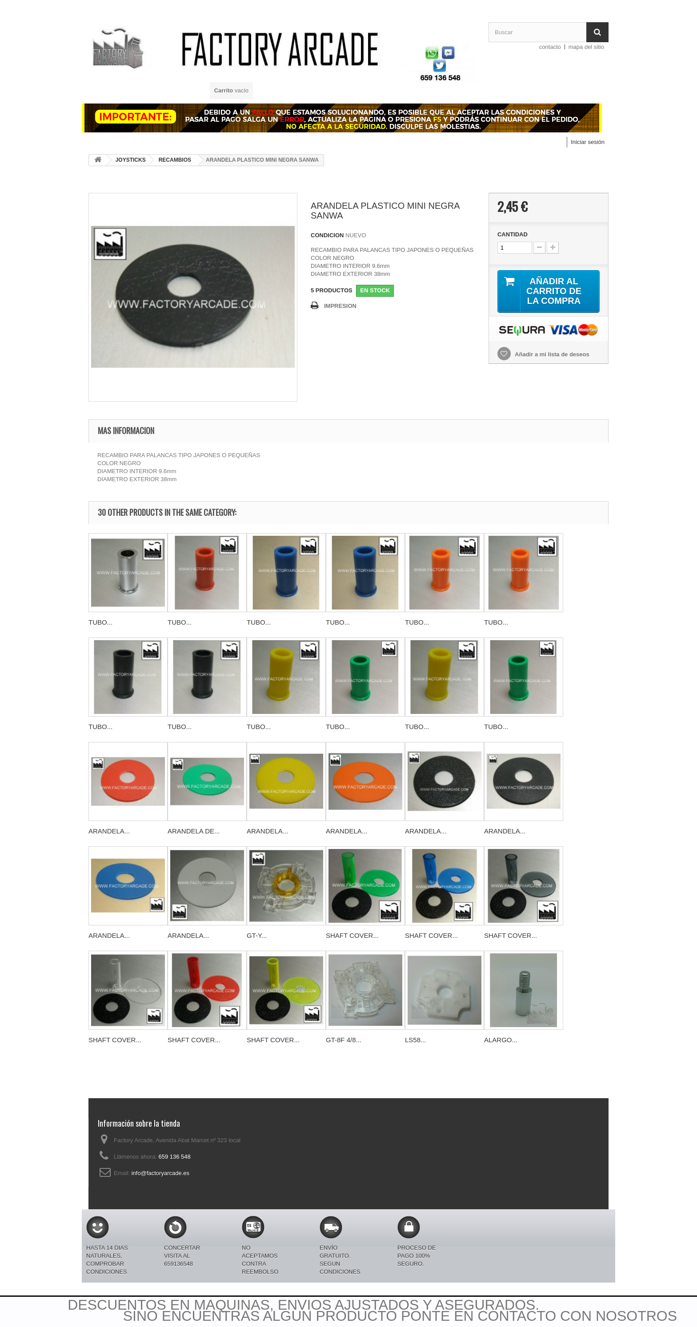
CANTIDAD (512, 234)
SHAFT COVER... (352, 935)
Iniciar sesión (588, 142)
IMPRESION (340, 306)
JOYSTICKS (131, 160)
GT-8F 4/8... (343, 1040)
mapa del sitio (586, 47)
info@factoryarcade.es (160, 1173)
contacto (550, 47)
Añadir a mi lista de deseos (551, 354)
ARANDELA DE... (194, 831)
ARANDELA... (109, 831)
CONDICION (327, 235)
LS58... (415, 1040)
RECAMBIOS (175, 160)
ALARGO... (500, 1040)
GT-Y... (257, 935)
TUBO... (100, 622)
